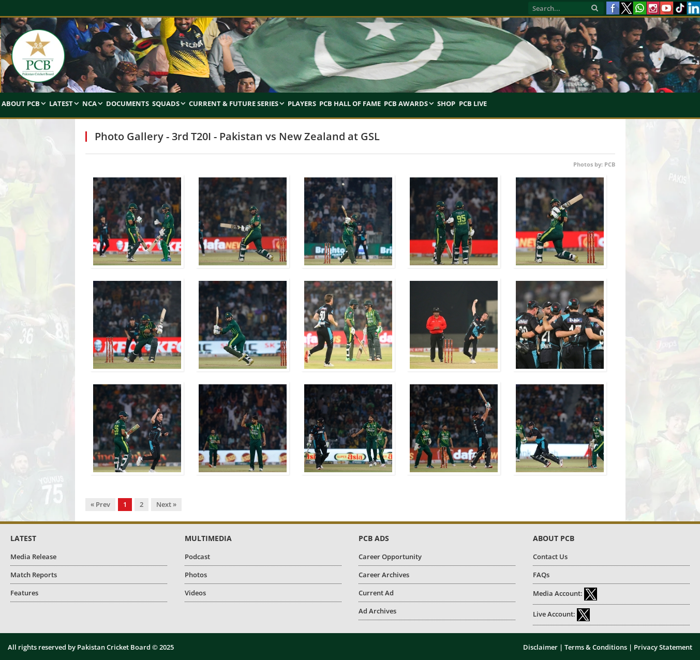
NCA (89, 103)
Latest (61, 103)
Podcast (197, 556)
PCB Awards (406, 103)
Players (302, 103)
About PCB (21, 103)
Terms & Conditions (595, 647)
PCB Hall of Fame (350, 103)
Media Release (33, 556)
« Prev (100, 504)
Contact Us (550, 556)
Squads (166, 103)
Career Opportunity (390, 556)
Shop (446, 103)
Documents (127, 103)
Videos (195, 592)
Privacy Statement (663, 647)
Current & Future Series (233, 103)
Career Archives (384, 574)
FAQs (541, 574)
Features (24, 592)
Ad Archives (377, 611)
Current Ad (376, 592)
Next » (166, 504)
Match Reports (33, 574)
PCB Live (473, 103)
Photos (196, 574)
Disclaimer (540, 647)
